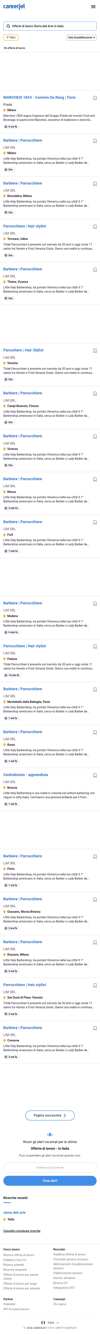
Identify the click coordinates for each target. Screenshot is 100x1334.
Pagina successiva (50, 1115)
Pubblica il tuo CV (14, 1259)
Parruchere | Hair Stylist (23, 350)
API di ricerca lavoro (16, 1309)
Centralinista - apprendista (25, 775)
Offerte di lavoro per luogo (20, 1283)
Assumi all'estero (64, 1278)
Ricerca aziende (13, 1264)
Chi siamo (59, 1304)
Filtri (10, 37)
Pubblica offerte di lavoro (69, 1254)
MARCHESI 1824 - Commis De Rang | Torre (39, 97)
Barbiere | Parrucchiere (22, 140)
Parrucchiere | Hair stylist (24, 226)
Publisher (9, 1304)
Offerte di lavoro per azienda (21, 1287)
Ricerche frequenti (15, 1269)
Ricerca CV (60, 1283)
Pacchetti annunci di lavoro (70, 1259)
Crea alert (50, 1181)
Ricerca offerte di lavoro (18, 1254)
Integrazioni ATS (63, 1287)
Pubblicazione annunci (67, 1273)
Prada (7, 105)
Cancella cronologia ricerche (21, 1231)
